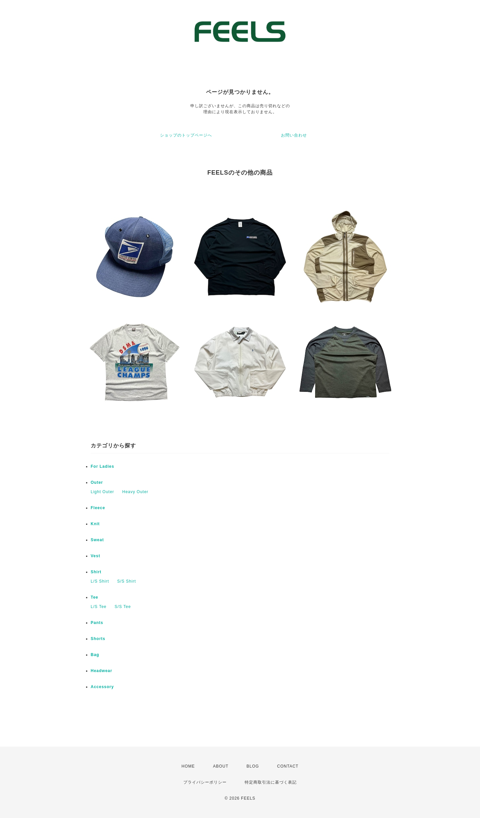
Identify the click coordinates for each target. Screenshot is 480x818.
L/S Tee (98, 606)
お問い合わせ (294, 135)
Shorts (98, 638)
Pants (97, 622)
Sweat (97, 540)
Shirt (96, 572)
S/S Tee (123, 606)
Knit (95, 524)
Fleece (98, 507)
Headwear (101, 670)
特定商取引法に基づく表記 (271, 782)
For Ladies (102, 466)
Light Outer (102, 491)
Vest (95, 556)
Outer (97, 482)
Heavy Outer (135, 491)
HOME (188, 766)
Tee (94, 597)
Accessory (102, 686)
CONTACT (287, 766)
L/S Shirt (100, 581)
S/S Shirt (126, 581)
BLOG (253, 766)
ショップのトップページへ (186, 135)
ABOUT (220, 766)
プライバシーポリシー (205, 782)
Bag (95, 654)
